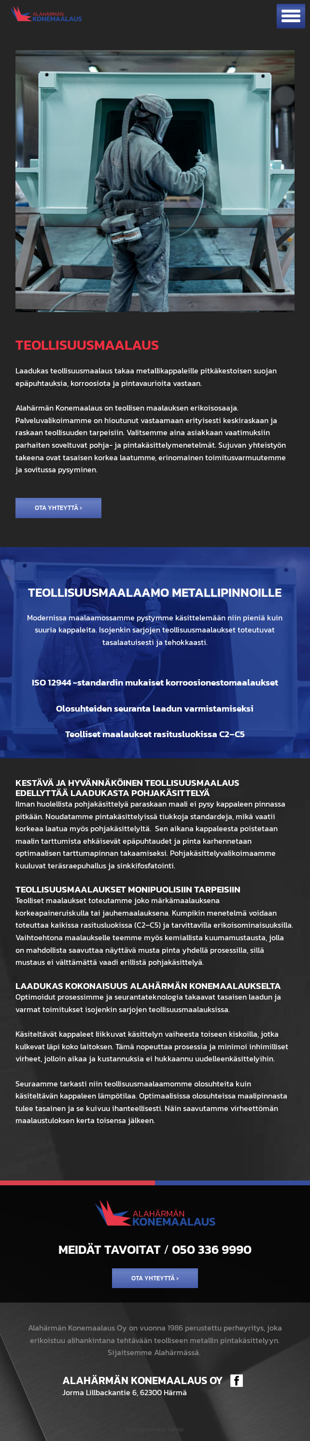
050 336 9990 (212, 1249)
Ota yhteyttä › (58, 507)
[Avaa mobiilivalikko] (291, 16)
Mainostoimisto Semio (154, 1429)
